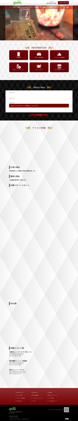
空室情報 (19, 7)
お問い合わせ (42, 7)
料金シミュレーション (52, 395)
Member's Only (20, 392)
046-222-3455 (11, 413)
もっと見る (39, 114)
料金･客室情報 (25, 7)
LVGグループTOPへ (14, 416)
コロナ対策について (52, 400)
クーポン (34, 400)
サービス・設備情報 (33, 7)
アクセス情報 (49, 7)
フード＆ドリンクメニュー (37, 398)
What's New (35, 392)
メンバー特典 (12, 7)
